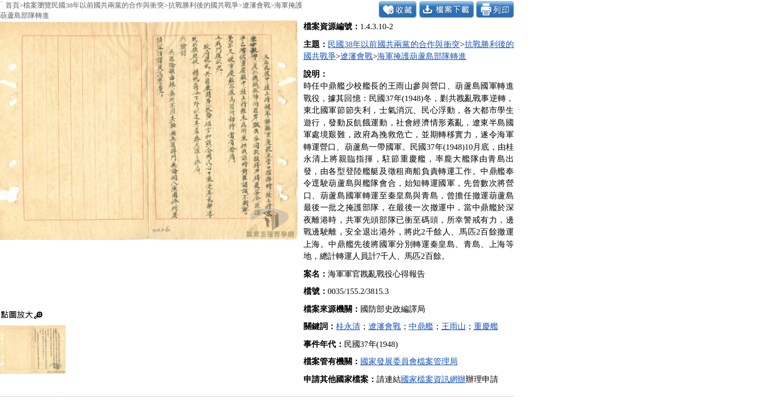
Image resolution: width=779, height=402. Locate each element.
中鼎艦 (421, 326)
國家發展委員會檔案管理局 (409, 361)
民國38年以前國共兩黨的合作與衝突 (107, 5)
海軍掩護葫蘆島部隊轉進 (421, 56)
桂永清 (348, 326)
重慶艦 (486, 326)
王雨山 (453, 326)
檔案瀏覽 (37, 5)
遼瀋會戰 (256, 5)
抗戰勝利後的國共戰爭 (203, 5)
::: (1, 1)
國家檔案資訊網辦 (433, 379)
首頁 (12, 5)
